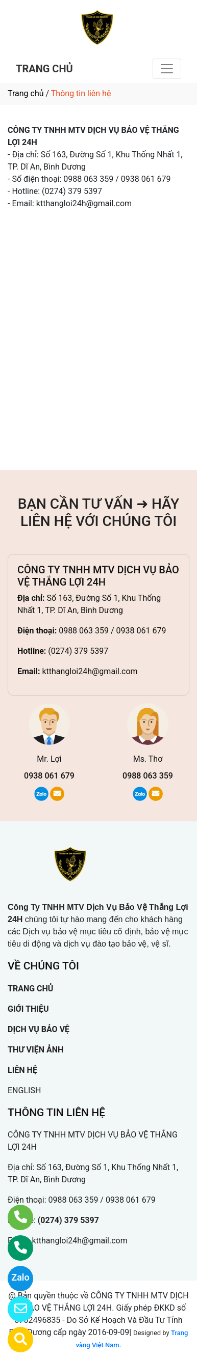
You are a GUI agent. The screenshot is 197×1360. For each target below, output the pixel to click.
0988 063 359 (147, 776)
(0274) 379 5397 (78, 651)
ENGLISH (24, 1090)
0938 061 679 (49, 776)
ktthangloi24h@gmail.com (89, 671)
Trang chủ (26, 93)
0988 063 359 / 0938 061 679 (112, 630)
